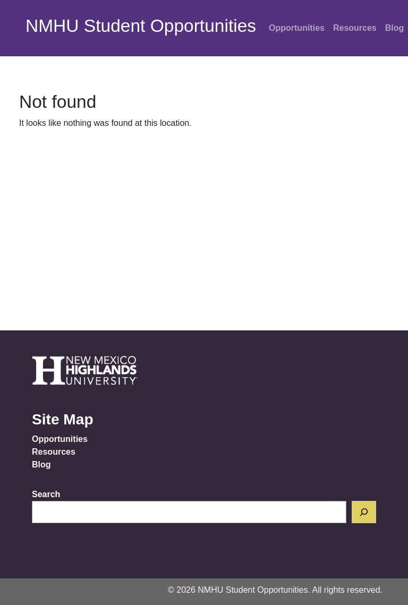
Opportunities (297, 27)
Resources (355, 27)
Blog (41, 464)
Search (46, 494)
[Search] (364, 512)
